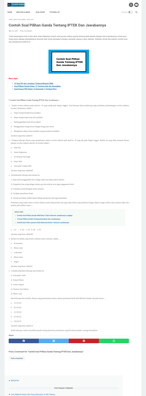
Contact (65, 388)
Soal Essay (41, 9)
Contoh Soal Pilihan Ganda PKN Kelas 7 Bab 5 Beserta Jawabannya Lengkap (44, 222)
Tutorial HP (56, 9)
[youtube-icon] (134, 2)
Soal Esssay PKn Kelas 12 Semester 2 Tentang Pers (35, 95)
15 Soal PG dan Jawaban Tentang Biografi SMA (33, 90)
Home (11, 9)
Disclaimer (74, 388)
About (58, 388)
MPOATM (109, 19)
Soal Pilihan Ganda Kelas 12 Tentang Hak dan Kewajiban (37, 93)
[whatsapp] (84, 353)
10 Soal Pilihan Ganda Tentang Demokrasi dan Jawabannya (38, 225)
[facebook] (19, 353)
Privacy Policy (85, 388)
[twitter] (41, 353)
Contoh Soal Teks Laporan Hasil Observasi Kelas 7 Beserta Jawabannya (43, 229)
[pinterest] (62, 353)
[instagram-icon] (129, 2)
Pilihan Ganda (76, 392)
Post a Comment (26, 34)
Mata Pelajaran (24, 9)
